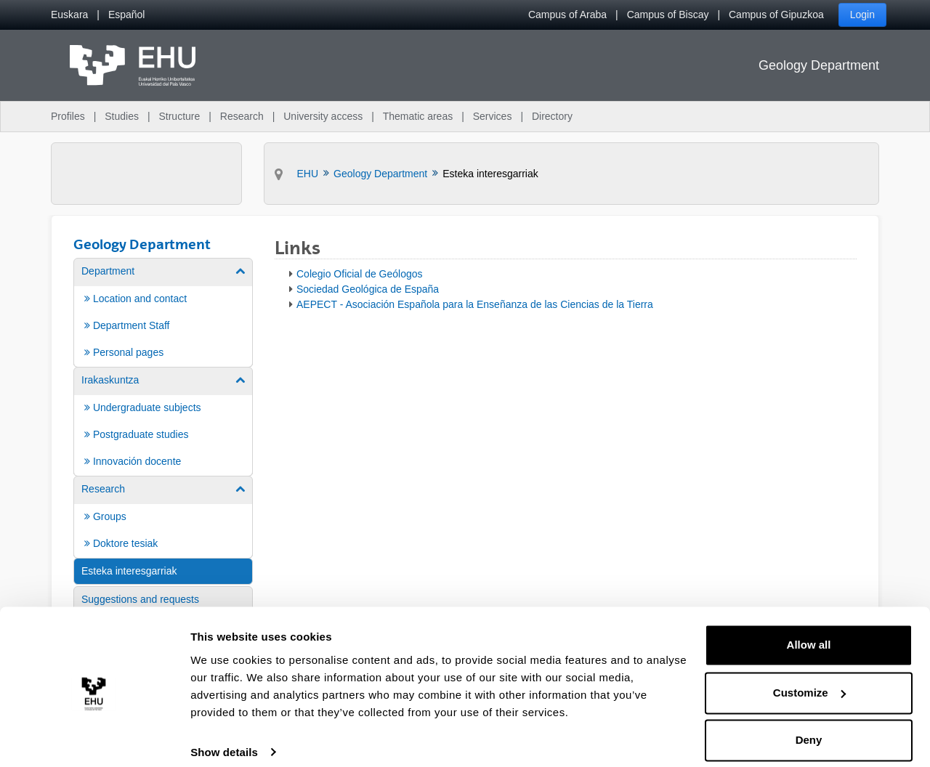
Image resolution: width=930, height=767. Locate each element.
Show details (224, 738)
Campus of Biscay (668, 14)
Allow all (809, 631)
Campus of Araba (567, 14)
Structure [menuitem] (179, 116)
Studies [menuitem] (122, 116)
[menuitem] (69, 15)
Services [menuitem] (492, 116)
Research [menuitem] (242, 116)
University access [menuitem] (323, 116)
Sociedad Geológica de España (367, 289)
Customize (809, 679)
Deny (809, 727)
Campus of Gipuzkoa (776, 14)
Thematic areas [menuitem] (418, 116)
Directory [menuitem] (552, 116)
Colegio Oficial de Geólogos (359, 274)
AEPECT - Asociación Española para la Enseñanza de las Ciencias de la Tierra (474, 304)
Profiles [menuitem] (68, 116)
